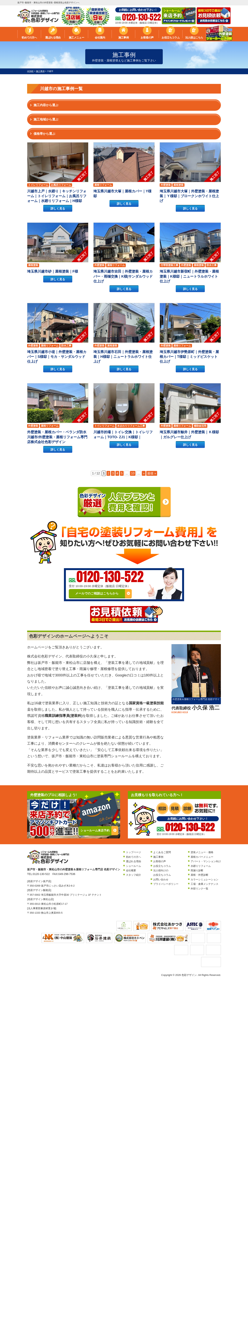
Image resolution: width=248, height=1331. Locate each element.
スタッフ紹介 (133, 874)
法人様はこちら (194, 37)
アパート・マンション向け (206, 861)
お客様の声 (147, 37)
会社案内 (100, 37)
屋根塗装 (178, 184)
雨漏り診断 (197, 870)
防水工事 (212, 265)
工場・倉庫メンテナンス (204, 884)
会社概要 (131, 870)
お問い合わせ (160, 879)
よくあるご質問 (162, 852)
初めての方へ (29, 37)
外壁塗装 (166, 184)
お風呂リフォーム (61, 184)
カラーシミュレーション (204, 879)
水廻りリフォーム (201, 866)
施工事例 (123, 37)
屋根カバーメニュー (202, 856)
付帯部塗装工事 (169, 265)
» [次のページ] (144, 473)
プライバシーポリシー (165, 884)
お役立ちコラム (170, 37)
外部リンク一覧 (199, 888)
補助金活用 (200, 425)
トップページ (133, 852)
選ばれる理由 (52, 37)
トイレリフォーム (38, 184)
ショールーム (133, 866)
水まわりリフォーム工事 (131, 425)
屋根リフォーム (103, 184)
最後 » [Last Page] (151, 473)
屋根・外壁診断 (199, 874)
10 (132, 473)
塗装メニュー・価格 (202, 852)
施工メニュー (76, 37)
